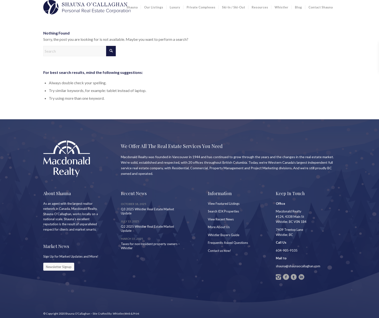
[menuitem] (132, 7)
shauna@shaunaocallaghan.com (298, 266)
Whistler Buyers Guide (223, 235)
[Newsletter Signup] (58, 267)
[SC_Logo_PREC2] (87, 7)
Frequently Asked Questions (228, 243)
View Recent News (221, 219)
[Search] (79, 51)
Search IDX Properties (223, 211)
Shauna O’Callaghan (77, 313)
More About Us (219, 227)
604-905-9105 (287, 250)
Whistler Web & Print (126, 313)
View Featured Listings (224, 203)
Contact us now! (219, 251)
